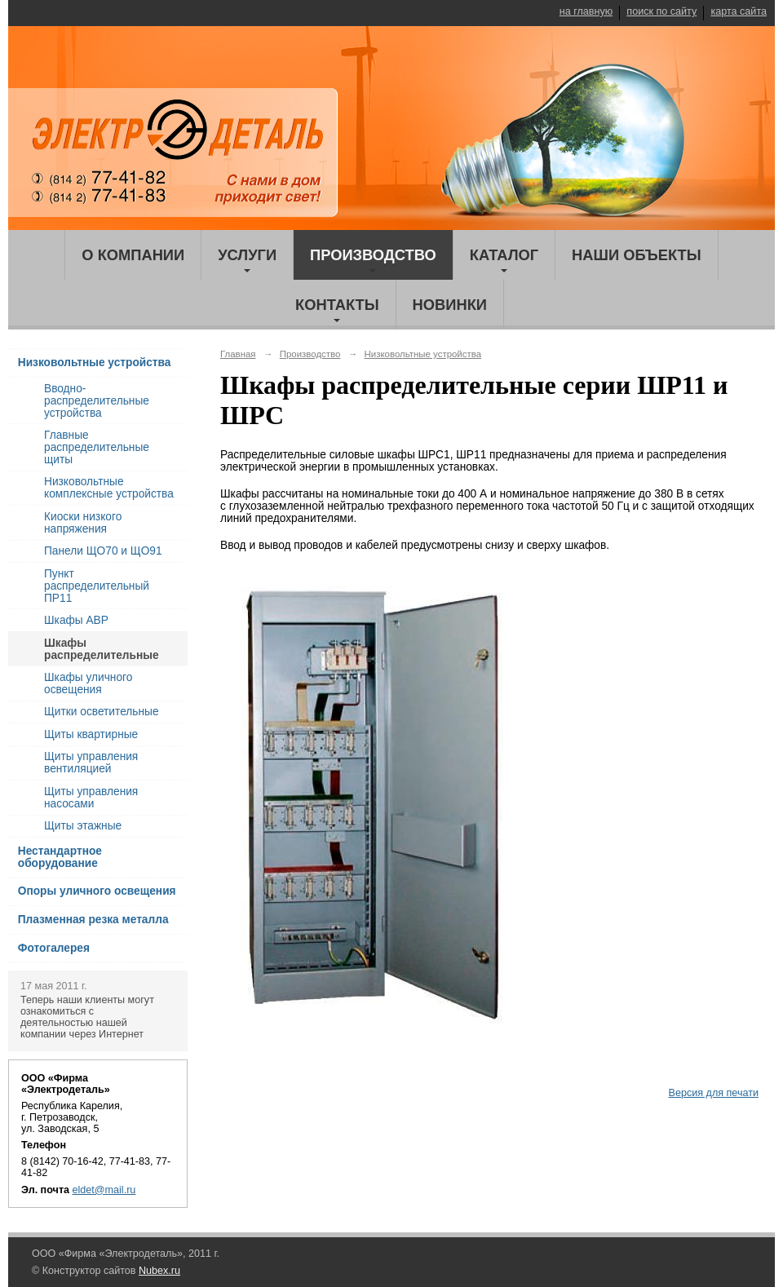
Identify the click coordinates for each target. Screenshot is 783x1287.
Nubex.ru (159, 1270)
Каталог (504, 254)
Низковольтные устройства (94, 362)
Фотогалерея (54, 948)
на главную (586, 11)
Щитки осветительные (101, 711)
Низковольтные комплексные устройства (109, 487)
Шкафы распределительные (101, 649)
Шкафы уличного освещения (88, 683)
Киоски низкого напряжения (83, 523)
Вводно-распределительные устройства (96, 401)
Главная (238, 354)
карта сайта (738, 11)
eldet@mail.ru (104, 1190)
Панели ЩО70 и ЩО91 (103, 551)
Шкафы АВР (76, 620)
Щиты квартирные (91, 734)
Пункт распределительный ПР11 (96, 586)
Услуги (247, 254)
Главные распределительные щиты (96, 447)
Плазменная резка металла (93, 919)
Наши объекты (636, 254)
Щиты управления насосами (91, 797)
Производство (373, 254)
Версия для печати (714, 1093)
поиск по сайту (661, 11)
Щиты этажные (83, 826)
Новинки (450, 304)
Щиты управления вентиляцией (91, 762)
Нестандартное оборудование (60, 857)
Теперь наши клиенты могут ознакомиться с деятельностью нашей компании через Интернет (87, 1017)
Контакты (337, 304)
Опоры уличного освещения (97, 891)
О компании (133, 254)
